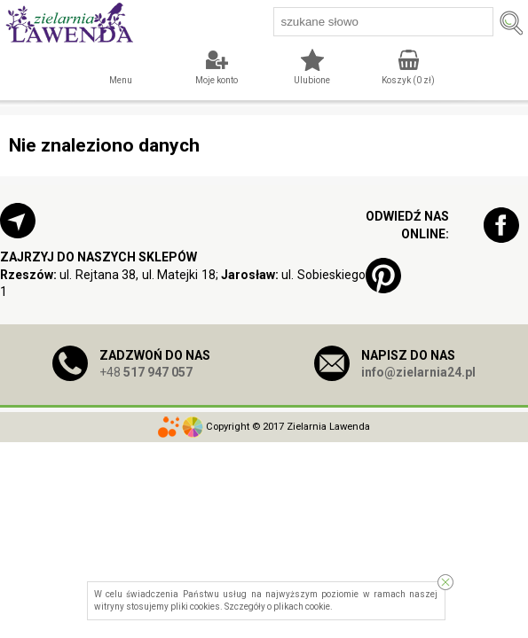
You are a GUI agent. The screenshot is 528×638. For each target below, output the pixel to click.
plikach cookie (301, 606)
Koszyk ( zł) (408, 80)
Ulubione (312, 80)
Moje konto (216, 80)
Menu (120, 80)
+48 (146, 372)
